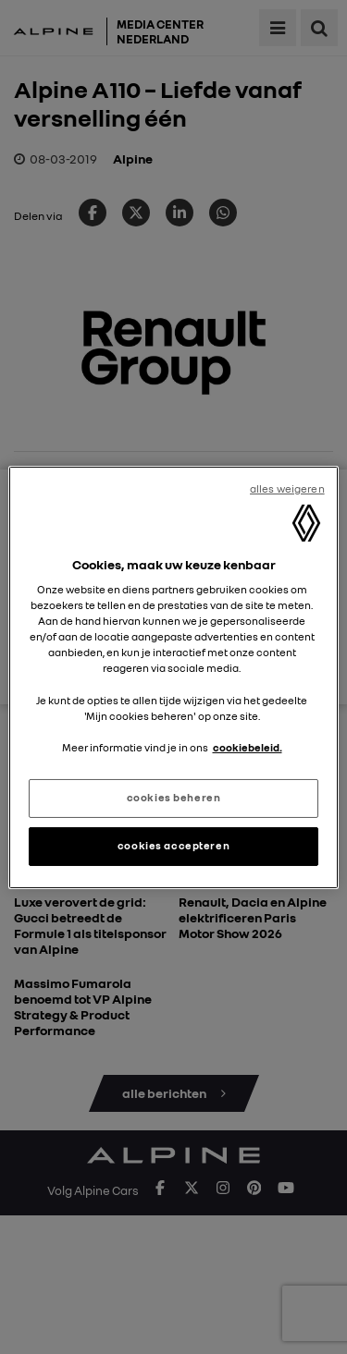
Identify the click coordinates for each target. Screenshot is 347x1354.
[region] (173, 676)
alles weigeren (287, 488)
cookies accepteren (173, 845)
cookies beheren (174, 797)
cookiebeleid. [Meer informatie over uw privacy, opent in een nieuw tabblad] (247, 747)
